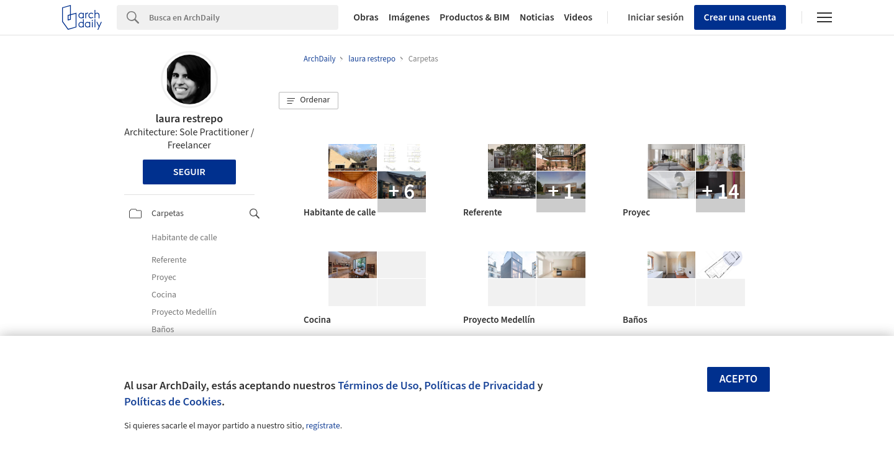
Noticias (537, 17)
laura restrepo (189, 119)
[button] (308, 100)
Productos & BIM (475, 17)
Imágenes (409, 17)
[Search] (243, 17)
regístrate (322, 426)
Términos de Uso (378, 385)
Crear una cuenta (740, 17)
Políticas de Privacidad (479, 385)
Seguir (189, 172)
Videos (578, 17)
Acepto (739, 379)
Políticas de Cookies (173, 402)
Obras (366, 17)
